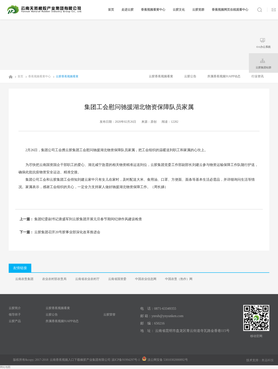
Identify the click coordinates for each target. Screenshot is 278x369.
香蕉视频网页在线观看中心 (230, 9)
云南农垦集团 (24, 279)
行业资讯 (258, 76)
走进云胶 (127, 9)
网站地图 (5, 367)
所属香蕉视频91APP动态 (223, 76)
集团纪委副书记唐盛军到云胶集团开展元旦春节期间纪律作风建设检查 (87, 219)
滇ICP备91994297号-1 (125, 359)
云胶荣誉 (109, 314)
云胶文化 (179, 9)
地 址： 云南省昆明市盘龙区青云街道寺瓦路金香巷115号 (185, 331)
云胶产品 (15, 321)
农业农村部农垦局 (54, 279)
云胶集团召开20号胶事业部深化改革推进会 (66, 232)
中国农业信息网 (145, 279)
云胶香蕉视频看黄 (64, 76)
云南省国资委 (117, 279)
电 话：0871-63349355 (158, 308)
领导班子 (15, 314)
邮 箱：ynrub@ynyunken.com (162, 316)
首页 (111, 9)
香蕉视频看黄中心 (153, 9)
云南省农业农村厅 (87, 279)
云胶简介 (15, 308)
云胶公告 (190, 76)
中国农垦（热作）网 (178, 279)
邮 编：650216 (152, 323)
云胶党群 (198, 9)
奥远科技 (267, 360)
